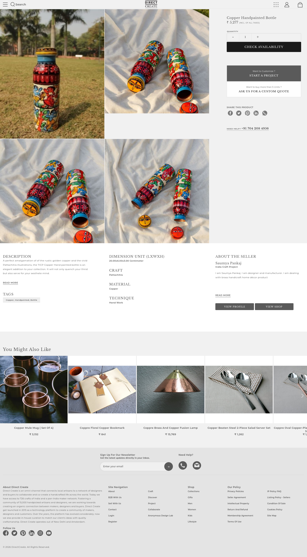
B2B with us (114, 497)
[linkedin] (256, 113)
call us (183, 465)
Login (111, 515)
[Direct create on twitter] (15, 532)
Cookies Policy (274, 509)
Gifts (190, 497)
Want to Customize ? (264, 74)
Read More (10, 282)
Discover (152, 497)
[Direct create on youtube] (49, 532)
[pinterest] (247, 113)
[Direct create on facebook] (6, 532)
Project (151, 503)
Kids (190, 515)
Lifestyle (192, 521)
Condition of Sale (276, 503)
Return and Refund (238, 509)
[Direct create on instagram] (40, 532)
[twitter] (238, 113)
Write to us (197, 465)
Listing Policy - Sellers (278, 497)
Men (190, 503)
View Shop (274, 306)
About (111, 491)
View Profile (234, 306)
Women (192, 509)
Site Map (271, 515)
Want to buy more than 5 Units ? (264, 89)
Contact (112, 509)
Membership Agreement (240, 515)
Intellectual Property (238, 503)
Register (112, 521)
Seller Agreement (237, 497)
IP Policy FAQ (274, 491)
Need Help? (248, 128)
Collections (193, 491)
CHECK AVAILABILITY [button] (264, 47)
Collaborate (154, 509)
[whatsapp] (264, 113)
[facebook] (230, 113)
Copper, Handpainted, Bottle (21, 300)
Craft (150, 491)
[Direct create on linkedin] (32, 532)
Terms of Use (234, 521)
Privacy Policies (236, 491)
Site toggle (5, 4)
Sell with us (114, 503)
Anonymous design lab (160, 515)
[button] (302, 396)
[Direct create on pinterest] (23, 532)
